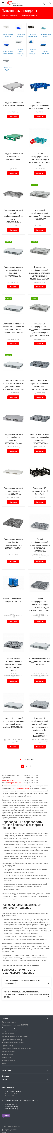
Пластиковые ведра (8, 1034)
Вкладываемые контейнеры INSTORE (15, 1025)
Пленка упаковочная (9, 1051)
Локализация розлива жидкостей (13, 1043)
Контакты (5, 1076)
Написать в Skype (8, 780)
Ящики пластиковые (9, 1022)
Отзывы (5, 1080)
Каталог (5, 1018)
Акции (4, 1063)
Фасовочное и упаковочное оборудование (16, 1048)
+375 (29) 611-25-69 (12, 1091)
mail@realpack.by (11, 1104)
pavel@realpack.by (11, 1108)
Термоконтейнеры (8, 1045)
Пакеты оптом (6, 1057)
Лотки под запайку (8, 1054)
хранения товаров (22, 788)
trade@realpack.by (13, 783)
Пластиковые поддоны (9, 1028)
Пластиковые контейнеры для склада (15, 1037)
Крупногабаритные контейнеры (12, 1040)
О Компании (6, 1071)
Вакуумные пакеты (8, 1060)
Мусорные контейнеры (9, 1031)
